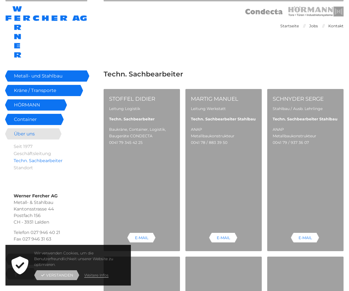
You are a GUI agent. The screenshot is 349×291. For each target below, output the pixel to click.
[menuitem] (288, 25)
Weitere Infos (96, 275)
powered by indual (326, 283)
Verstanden (57, 275)
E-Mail (141, 161)
